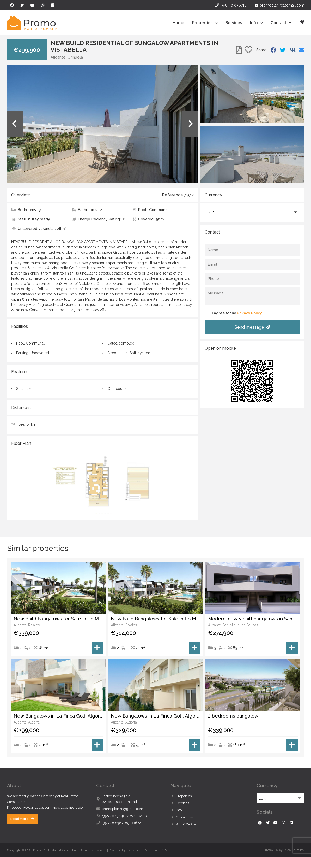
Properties (205, 23)
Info (256, 23)
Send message (252, 327)
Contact (281, 23)
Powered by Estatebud (125, 850)
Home (178, 22)
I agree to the (237, 313)
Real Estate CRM (156, 850)
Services (233, 22)
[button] (252, 212)
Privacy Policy (249, 313)
